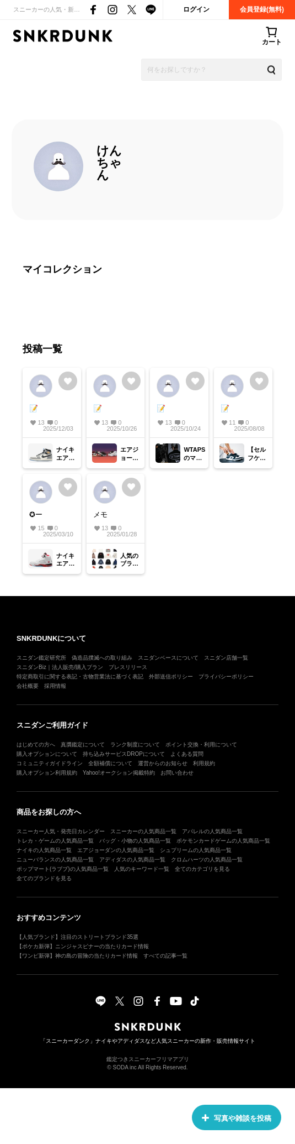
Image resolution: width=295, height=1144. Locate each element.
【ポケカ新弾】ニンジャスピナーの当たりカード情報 (83, 946)
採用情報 (55, 686)
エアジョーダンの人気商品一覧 (115, 850)
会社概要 (28, 686)
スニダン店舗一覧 (226, 658)
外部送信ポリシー (171, 676)
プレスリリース (128, 667)
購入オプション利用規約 (47, 773)
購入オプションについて (47, 754)
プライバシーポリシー (226, 676)
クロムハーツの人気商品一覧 (207, 859)
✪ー (35, 514)
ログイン (196, 9)
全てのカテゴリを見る (202, 869)
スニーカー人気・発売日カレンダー (61, 831)
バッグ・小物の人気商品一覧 (135, 841)
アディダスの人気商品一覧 (132, 859)
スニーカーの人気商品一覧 (143, 831)
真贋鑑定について (83, 744)
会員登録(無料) (262, 9)
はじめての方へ (36, 744)
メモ (100, 514)
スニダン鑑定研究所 (41, 658)
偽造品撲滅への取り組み (102, 658)
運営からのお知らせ (162, 763)
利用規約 (204, 763)
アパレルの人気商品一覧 (212, 831)
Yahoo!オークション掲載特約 (119, 773)
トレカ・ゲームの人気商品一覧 (55, 841)
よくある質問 (186, 754)
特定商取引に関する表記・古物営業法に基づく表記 (80, 676)
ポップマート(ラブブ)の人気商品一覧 (63, 869)
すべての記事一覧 (165, 956)
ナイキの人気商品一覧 (44, 850)
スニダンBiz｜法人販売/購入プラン (60, 667)
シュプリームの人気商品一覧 (196, 850)
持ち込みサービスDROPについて (124, 754)
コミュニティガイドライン (50, 763)
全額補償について (110, 763)
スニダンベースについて (168, 658)
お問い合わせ (177, 773)
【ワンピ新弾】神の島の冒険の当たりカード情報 (77, 956)
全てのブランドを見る (44, 878)
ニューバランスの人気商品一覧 (55, 859)
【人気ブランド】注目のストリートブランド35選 (77, 937)
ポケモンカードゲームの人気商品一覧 (223, 841)
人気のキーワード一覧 (141, 869)
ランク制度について (135, 744)
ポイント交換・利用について (201, 744)
